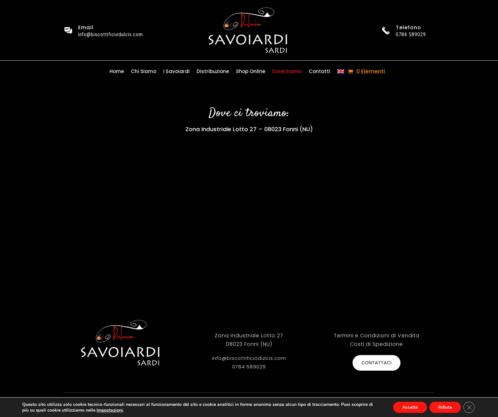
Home (117, 72)
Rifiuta (444, 407)
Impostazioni (110, 410)
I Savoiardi (176, 72)
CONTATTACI (376, 363)
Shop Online (250, 72)
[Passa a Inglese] (340, 73)
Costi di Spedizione (376, 344)
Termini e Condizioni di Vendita (377, 335)
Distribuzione (213, 72)
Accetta (407, 407)
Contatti (319, 72)
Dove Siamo (287, 72)
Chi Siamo (143, 72)
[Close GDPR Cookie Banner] (468, 407)
